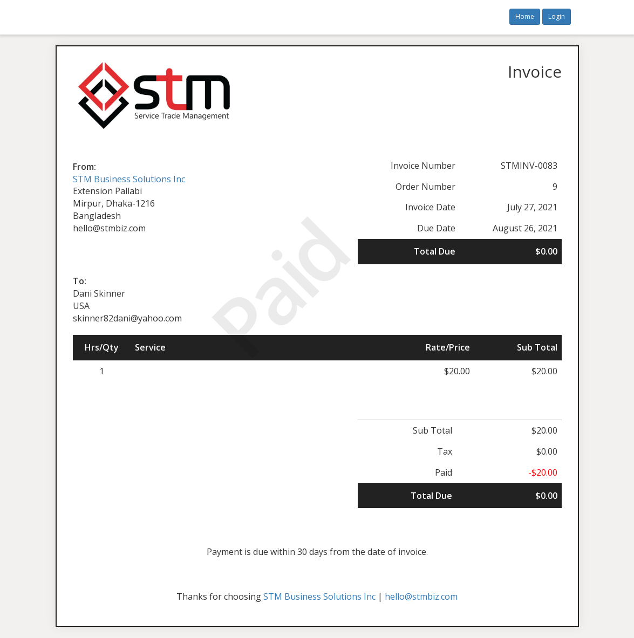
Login (556, 16)
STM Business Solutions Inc (129, 179)
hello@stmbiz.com (421, 596)
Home (524, 16)
